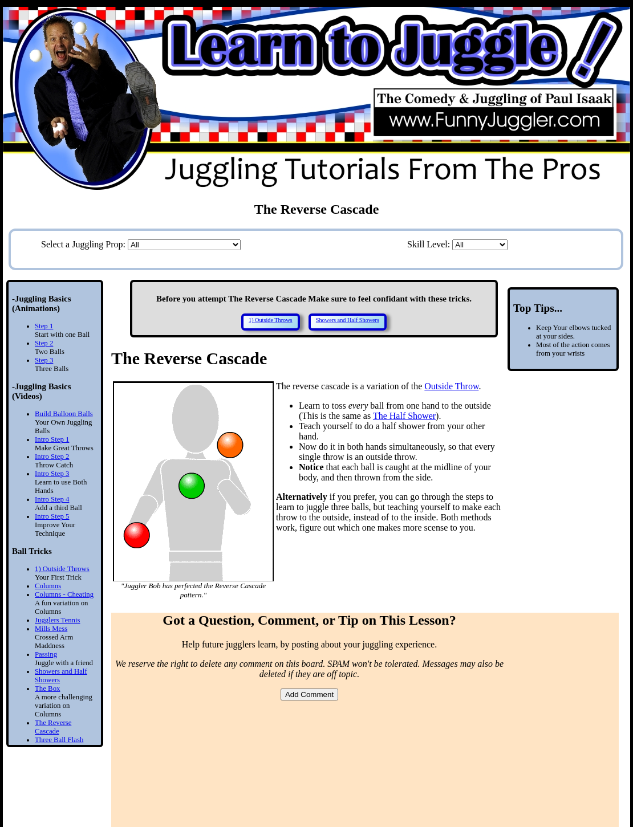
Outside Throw (451, 386)
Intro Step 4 (52, 499)
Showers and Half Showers (347, 320)
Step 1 (44, 326)
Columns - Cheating (64, 594)
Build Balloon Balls (64, 414)
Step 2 (44, 343)
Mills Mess (51, 629)
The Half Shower (404, 416)
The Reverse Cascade (53, 727)
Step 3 (44, 360)
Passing (46, 654)
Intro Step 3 (52, 474)
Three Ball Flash (59, 740)
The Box (47, 688)
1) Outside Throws (62, 569)
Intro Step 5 (52, 516)
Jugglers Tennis (57, 620)
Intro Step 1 (52, 439)
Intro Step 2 (52, 457)
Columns (48, 586)
